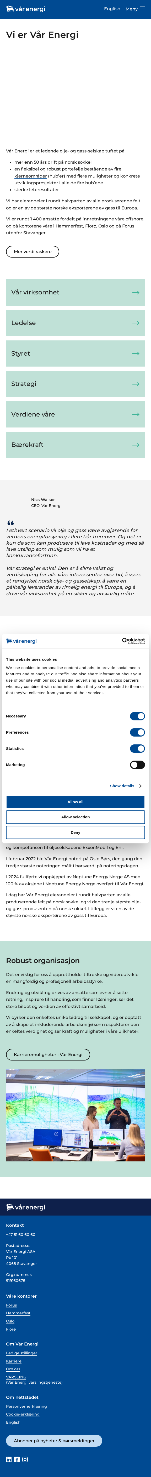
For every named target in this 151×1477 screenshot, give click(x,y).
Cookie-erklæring (23, 1414)
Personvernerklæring (26, 1406)
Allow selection (75, 817)
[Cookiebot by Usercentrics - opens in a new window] (122, 641)
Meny (135, 9)
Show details (122, 786)
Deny (75, 832)
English (112, 8)
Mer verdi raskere (33, 251)
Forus (11, 1305)
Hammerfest (18, 1313)
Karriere (13, 1361)
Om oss (13, 1369)
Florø (11, 1329)
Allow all (76, 802)
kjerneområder (30, 176)
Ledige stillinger (21, 1353)
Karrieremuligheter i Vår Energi (48, 1054)
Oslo (10, 1321)
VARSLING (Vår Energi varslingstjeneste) (34, 1380)
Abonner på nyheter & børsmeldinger (54, 1440)
